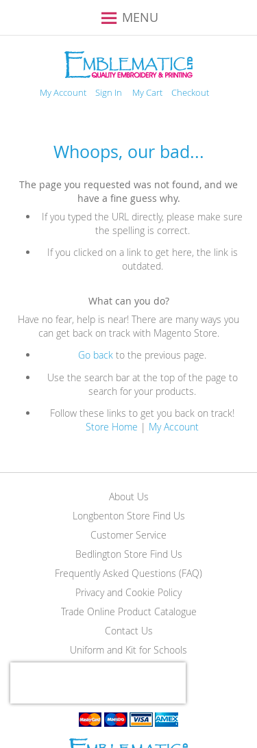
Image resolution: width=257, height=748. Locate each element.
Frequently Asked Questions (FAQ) (128, 573)
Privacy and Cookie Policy (128, 592)
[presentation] (98, 683)
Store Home (112, 426)
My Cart (147, 92)
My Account (63, 92)
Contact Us (129, 630)
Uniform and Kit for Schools (128, 649)
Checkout (190, 92)
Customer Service (128, 534)
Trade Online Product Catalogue (129, 611)
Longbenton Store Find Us (129, 515)
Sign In (108, 92)
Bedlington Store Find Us (128, 553)
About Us (129, 496)
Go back (95, 354)
